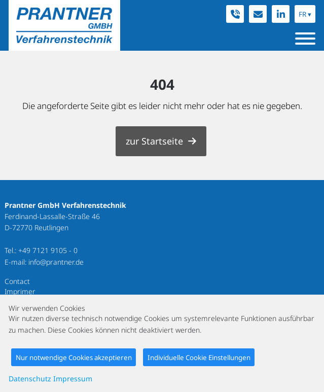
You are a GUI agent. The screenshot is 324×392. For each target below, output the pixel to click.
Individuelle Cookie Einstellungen (199, 357)
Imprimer (20, 291)
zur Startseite (154, 141)
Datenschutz (30, 378)
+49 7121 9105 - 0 (48, 250)
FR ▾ (305, 14)
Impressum (72, 378)
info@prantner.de (56, 262)
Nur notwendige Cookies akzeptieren (74, 357)
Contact (17, 281)
